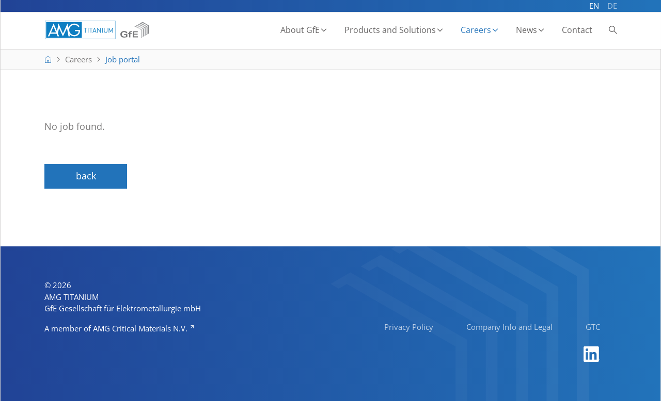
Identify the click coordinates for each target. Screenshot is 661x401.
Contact (577, 30)
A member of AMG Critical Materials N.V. (117, 328)
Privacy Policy (408, 327)
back (86, 176)
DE (612, 6)
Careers (476, 30)
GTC (593, 327)
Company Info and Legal (509, 327)
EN (594, 6)
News (526, 30)
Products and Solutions (390, 30)
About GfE (300, 30)
